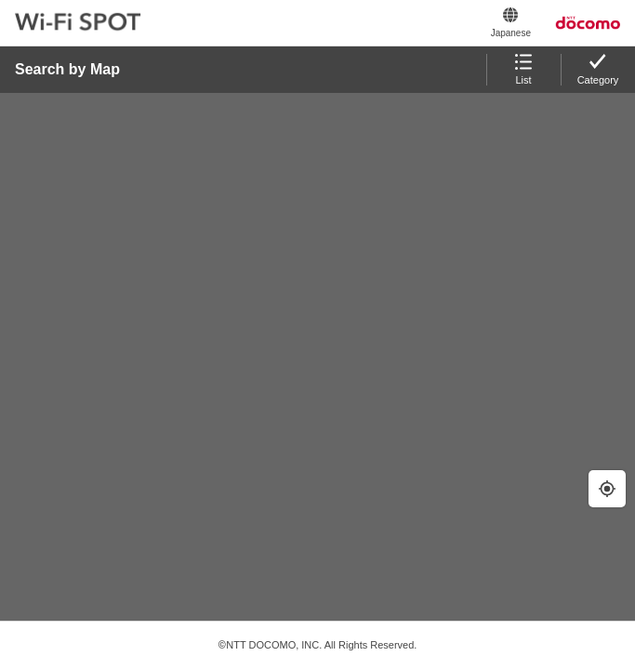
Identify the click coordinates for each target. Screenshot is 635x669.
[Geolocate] (607, 488)
